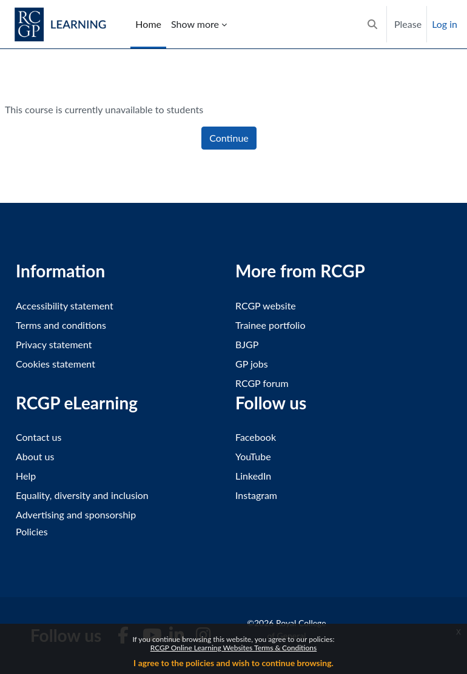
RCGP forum (262, 383)
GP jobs (251, 363)
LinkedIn (253, 475)
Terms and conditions (61, 325)
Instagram (256, 495)
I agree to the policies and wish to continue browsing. (233, 663)
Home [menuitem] (148, 24)
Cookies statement (55, 363)
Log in (444, 24)
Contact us (38, 437)
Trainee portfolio (270, 325)
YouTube (253, 456)
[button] (372, 24)
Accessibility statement (64, 305)
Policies (32, 531)
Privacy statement (54, 344)
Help (26, 475)
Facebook (255, 437)
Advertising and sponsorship (76, 514)
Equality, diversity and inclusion (82, 495)
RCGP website (265, 305)
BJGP (246, 344)
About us (35, 456)
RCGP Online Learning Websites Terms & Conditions (233, 647)
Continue (229, 138)
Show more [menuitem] (195, 24)
